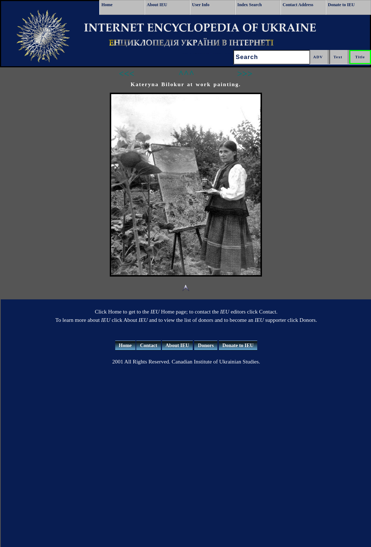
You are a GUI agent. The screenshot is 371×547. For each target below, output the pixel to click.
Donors (206, 345)
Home (107, 4)
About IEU (157, 4)
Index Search (249, 4)
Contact (148, 345)
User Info (200, 4)
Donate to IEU (341, 4)
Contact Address (298, 4)
